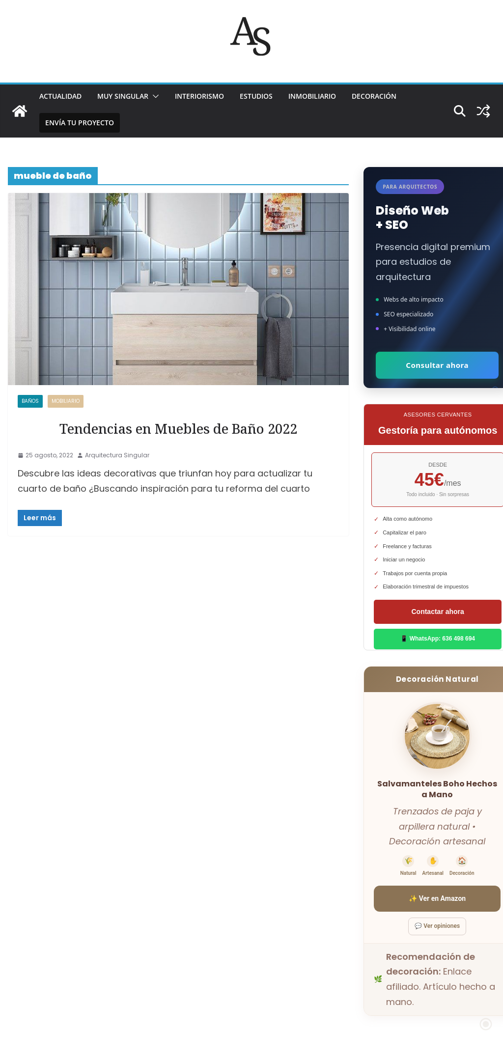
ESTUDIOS (256, 96)
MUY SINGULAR (122, 96)
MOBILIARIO (66, 401)
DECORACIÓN (374, 96)
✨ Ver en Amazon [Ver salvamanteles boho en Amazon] (437, 898)
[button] (153, 96)
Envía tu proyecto (79, 122)
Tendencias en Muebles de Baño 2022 (178, 428)
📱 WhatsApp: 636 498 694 (437, 638)
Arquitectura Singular (117, 455)
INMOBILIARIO (312, 96)
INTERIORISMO (199, 96)
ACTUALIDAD (60, 96)
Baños (30, 401)
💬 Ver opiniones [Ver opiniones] (437, 925)
